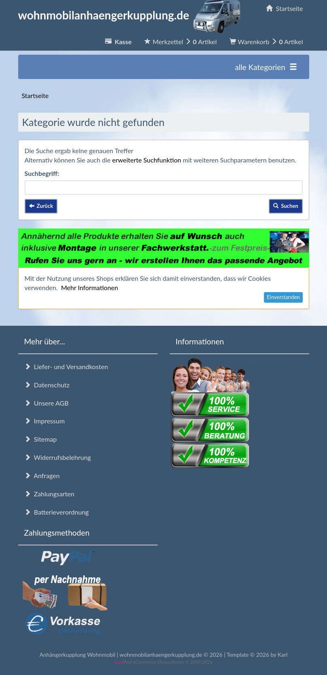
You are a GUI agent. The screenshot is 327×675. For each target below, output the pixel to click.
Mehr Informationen (89, 287)
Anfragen (42, 475)
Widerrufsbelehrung (57, 457)
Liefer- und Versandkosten (66, 366)
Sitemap (40, 439)
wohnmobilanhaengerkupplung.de (131, 15)
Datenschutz (47, 385)
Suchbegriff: (42, 173)
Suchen (285, 206)
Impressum (44, 421)
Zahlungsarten (49, 494)
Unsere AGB (46, 403)
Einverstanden (283, 297)
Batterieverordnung (56, 512)
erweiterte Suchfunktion (146, 160)
